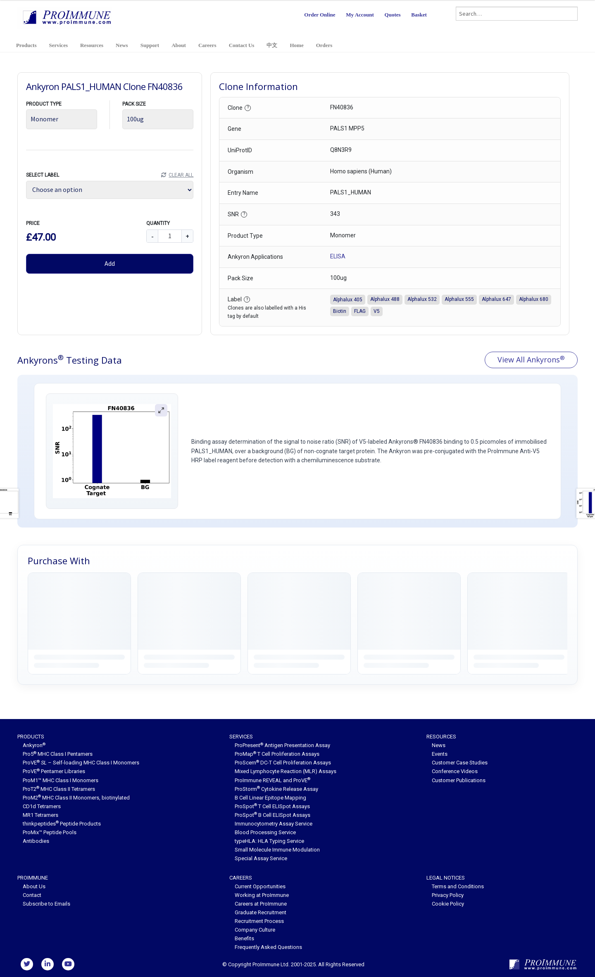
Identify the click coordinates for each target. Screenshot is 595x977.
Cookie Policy (448, 904)
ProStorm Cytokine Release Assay (276, 789)
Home (296, 45)
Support (149, 45)
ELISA (337, 256)
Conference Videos (455, 771)
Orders (324, 45)
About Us (34, 886)
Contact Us (242, 45)
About (178, 45)
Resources (91, 45)
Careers (207, 45)
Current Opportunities (260, 886)
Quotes (393, 15)
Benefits (244, 938)
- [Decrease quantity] (152, 236)
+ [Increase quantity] (187, 236)
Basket (419, 15)
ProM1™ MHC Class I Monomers (60, 780)
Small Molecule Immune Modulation (277, 850)
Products (26, 45)
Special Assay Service (261, 858)
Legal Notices (445, 878)
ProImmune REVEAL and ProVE (272, 780)
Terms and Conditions (458, 886)
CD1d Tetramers (42, 806)
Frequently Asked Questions (268, 947)
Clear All (181, 175)
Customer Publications (459, 780)
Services (58, 45)
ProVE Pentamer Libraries (54, 771)
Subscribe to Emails (46, 904)
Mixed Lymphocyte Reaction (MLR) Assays (285, 771)
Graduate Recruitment (260, 912)
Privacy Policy (448, 895)
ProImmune (32, 878)
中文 (272, 45)
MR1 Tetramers (40, 815)
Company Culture (255, 930)
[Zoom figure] (161, 410)
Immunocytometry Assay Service (273, 824)
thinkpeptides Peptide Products (62, 824)
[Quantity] (169, 236)
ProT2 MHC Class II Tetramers (59, 789)
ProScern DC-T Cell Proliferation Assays (283, 762)
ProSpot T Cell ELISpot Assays (272, 806)
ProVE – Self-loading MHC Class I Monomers (81, 762)
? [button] (248, 107)
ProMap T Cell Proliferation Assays (277, 754)
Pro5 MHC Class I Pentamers (58, 754)
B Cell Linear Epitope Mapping (270, 798)
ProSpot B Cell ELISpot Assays (272, 815)
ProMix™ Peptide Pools (49, 832)
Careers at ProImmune (261, 904)
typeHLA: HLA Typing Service (269, 841)
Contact (32, 895)
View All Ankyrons (531, 359)
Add (110, 263)
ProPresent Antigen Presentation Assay (282, 745)
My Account (360, 15)
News (122, 45)
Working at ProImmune (262, 895)
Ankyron (34, 745)
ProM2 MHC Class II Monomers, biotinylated (76, 798)
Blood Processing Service (265, 832)
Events (439, 754)
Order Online (319, 15)
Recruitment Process (259, 921)
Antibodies (36, 841)
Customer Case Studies (460, 762)
